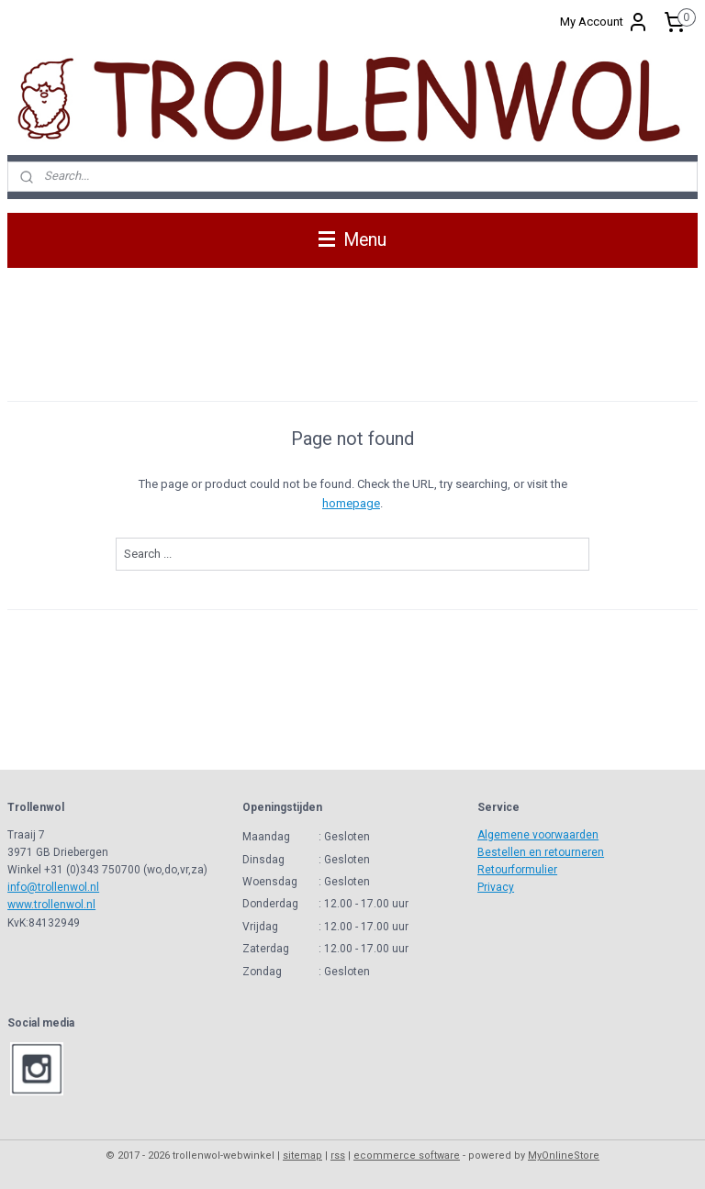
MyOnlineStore (563, 1155)
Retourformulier (517, 869)
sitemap (302, 1155)
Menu (352, 239)
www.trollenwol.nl (51, 904)
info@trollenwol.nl (53, 887)
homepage (351, 503)
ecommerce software (406, 1155)
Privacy (495, 887)
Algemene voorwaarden (538, 834)
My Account (604, 22)
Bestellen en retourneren (540, 852)
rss (337, 1155)
